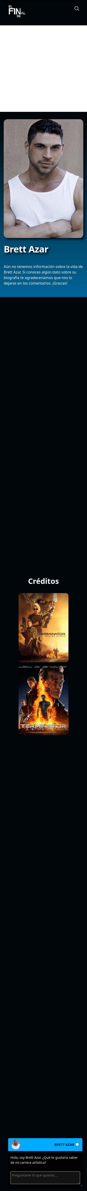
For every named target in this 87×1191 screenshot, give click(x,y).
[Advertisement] (43, 68)
